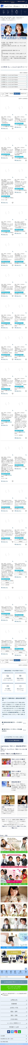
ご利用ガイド (13, 12)
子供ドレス (22, 819)
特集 (5, 17)
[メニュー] (26, 2)
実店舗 (15, 972)
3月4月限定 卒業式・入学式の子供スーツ (15, 17)
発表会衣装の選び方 (16, 782)
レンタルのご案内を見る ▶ (14, 740)
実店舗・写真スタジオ (17, 12)
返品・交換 (14, 1015)
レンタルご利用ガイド (14, 1023)
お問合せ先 (14, 1000)
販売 (11, 972)
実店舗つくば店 (14, 1027)
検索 (27, 977)
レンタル (6, 972)
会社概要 (3, 1035)
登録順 (7, 95)
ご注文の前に (14, 1019)
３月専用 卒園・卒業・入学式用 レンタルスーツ (11, 18)
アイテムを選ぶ (4, 12)
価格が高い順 (23, 93)
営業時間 (14, 1004)
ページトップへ (26, 969)
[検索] (23, 6)
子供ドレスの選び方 (16, 771)
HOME (1, 17)
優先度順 (11, 93)
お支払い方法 (14, 1007)
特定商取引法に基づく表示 (7, 1038)
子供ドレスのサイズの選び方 (18, 759)
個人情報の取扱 (4, 1041)
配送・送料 (14, 1011)
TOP (2, 972)
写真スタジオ (20, 972)
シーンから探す (8, 12)
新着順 (7, 93)
